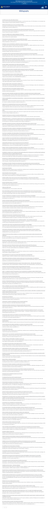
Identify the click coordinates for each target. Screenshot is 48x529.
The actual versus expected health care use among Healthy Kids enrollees (14, 39)
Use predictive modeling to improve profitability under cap (12, 210)
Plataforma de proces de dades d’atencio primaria (10, 480)
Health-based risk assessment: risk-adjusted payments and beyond (13, 214)
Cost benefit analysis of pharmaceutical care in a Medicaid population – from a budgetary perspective (19, 219)
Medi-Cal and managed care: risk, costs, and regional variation (13, 24)
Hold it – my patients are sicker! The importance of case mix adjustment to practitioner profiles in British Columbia (21, 271)
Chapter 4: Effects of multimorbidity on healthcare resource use (13, 338)
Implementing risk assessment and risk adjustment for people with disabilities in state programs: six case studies (21, 455)
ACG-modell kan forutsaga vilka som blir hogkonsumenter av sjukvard (14, 343)
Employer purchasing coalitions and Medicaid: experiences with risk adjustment (16, 200)
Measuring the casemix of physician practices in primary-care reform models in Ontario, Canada (18, 485)
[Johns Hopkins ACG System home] (42, 7)
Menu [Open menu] (45, 7)
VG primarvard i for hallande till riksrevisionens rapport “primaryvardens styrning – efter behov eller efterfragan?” (21, 263)
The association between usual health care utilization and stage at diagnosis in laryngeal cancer (18, 407)
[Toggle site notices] (45, 2)
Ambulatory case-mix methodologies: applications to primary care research (15, 43)
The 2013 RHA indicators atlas (7, 329)
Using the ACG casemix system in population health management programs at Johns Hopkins (18, 69)
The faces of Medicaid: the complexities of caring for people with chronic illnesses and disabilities (18, 195)
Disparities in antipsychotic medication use (9, 240)
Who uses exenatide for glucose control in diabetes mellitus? (12, 74)
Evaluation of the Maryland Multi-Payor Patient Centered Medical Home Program (16, 266)
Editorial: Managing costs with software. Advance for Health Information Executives (16, 436)
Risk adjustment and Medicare (7, 296)
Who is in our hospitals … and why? (8, 249)
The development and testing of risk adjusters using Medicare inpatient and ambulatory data (18, 368)
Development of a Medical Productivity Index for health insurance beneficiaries (15, 158)
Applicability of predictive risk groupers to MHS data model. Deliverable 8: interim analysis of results (19, 123)
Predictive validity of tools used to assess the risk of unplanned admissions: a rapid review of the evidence (20, 177)
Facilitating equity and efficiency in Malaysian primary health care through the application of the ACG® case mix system (22, 309)
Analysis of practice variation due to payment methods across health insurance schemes (17, 391)
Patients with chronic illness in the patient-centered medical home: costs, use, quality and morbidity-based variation (22, 490)
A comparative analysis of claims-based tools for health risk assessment (14, 460)
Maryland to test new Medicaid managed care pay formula (12, 373)
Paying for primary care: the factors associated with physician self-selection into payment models (18, 333)
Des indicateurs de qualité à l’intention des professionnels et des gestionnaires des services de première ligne (21, 163)
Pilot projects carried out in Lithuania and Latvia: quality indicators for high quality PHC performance (19, 245)
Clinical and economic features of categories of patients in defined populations (15, 205)
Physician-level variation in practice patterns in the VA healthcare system (14, 417)
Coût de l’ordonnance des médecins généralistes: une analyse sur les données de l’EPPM (17, 324)
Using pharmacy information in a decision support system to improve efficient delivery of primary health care (21, 229)
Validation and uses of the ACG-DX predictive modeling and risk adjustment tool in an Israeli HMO (19, 441)
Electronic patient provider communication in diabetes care (12, 83)
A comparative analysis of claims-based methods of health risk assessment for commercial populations (19, 53)
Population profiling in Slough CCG (8, 431)
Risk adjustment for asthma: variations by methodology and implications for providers (17, 128)
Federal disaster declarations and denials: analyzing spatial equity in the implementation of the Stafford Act (20, 258)
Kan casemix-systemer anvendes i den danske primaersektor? (12, 501)
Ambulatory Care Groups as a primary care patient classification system (14, 115)
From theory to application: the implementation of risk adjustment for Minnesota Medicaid (17, 133)
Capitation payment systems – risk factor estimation (11, 465)
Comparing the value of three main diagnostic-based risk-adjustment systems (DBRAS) (17, 224)
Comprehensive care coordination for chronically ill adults (12, 402)
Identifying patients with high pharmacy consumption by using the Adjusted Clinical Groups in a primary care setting (22, 474)
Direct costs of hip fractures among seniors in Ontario (11, 78)
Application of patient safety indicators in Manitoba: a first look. (13, 386)
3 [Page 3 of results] (6, 507)
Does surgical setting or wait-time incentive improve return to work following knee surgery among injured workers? (22, 190)
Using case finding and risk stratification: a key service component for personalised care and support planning (21, 426)
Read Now (24, 3)
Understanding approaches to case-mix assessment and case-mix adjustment (15, 142)
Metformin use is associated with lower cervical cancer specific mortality (14, 104)
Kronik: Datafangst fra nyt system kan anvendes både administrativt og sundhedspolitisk (17, 254)
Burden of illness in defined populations (9, 359)
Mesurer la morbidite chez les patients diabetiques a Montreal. (13, 34)
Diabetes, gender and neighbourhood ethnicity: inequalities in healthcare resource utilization (18, 147)
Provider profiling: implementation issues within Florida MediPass (13, 64)
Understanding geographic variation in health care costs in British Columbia (15, 348)
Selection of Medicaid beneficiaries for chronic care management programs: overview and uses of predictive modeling (22, 281)
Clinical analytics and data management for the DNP (11, 421)
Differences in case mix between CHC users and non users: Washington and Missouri (16, 48)
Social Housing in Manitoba (7, 168)
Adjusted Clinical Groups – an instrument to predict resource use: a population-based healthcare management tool (22, 118)
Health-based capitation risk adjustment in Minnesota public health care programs (16, 305)
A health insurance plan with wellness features (10, 19)
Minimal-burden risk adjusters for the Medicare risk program (12, 382)
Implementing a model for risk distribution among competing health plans (15, 301)
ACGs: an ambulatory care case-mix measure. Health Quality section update (15, 285)
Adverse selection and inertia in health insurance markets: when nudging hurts (15, 412)
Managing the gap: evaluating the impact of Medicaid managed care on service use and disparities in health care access (22, 470)
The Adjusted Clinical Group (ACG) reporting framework (11, 377)
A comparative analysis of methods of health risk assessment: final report (14, 450)
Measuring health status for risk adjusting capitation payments (13, 88)
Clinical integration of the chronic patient (9, 172)
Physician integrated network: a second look (9, 182)
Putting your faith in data (6, 187)
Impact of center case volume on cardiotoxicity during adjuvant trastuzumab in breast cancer (18, 29)
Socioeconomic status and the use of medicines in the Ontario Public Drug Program (16, 314)
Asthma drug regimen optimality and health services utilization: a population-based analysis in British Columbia (21, 93)
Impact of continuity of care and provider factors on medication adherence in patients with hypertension (20, 137)
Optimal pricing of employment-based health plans (11, 276)
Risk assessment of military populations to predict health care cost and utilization (16, 364)
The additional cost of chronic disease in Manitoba (11, 445)
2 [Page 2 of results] (4, 507)
